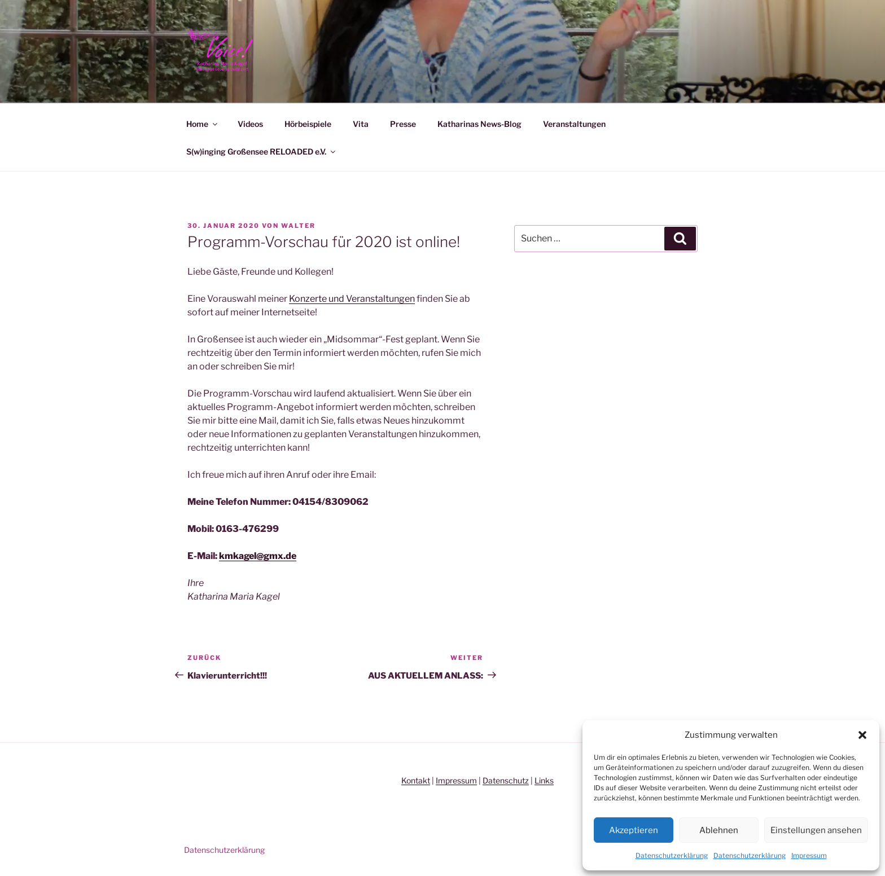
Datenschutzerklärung (672, 855)
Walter (298, 226)
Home (202, 124)
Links (544, 780)
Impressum (809, 855)
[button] (862, 735)
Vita (361, 124)
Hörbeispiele (307, 124)
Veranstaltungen (574, 124)
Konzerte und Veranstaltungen (352, 298)
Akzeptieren (633, 830)
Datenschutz (506, 780)
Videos (250, 124)
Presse (403, 124)
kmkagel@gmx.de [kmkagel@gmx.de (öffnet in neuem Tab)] (257, 556)
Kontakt (415, 780)
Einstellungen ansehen (816, 830)
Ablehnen (718, 830)
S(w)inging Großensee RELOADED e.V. (261, 151)
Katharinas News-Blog (479, 124)
